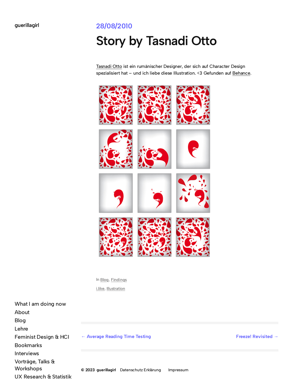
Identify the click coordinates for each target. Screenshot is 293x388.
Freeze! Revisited (254, 336)
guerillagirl (27, 25)
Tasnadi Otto (109, 66)
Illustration (116, 288)
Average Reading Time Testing (119, 336)
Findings (119, 279)
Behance (241, 73)
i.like (100, 288)
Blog (104, 279)
